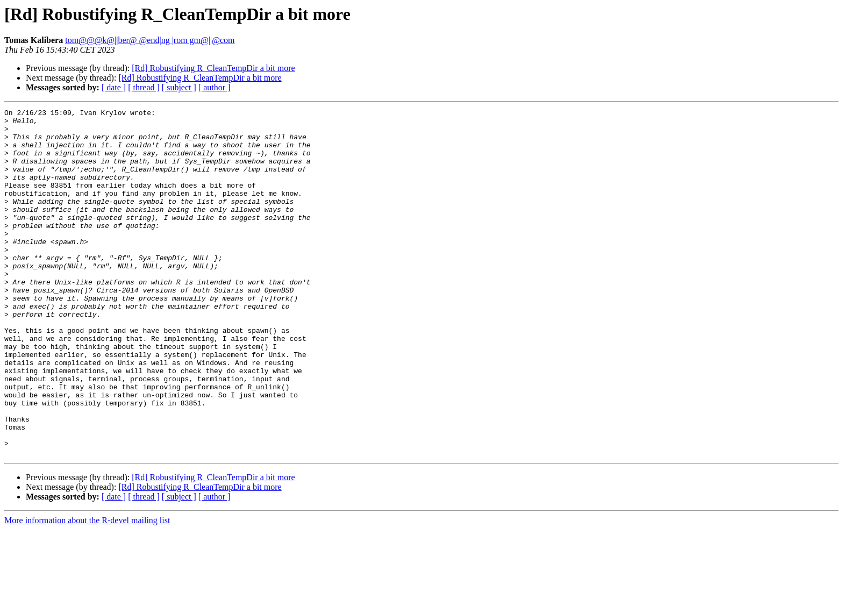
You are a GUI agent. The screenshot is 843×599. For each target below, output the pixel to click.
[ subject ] (179, 87)
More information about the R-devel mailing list (87, 589)
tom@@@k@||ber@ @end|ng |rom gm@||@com (149, 40)
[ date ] (114, 87)
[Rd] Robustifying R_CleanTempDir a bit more (213, 68)
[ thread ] (144, 87)
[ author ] (214, 87)
